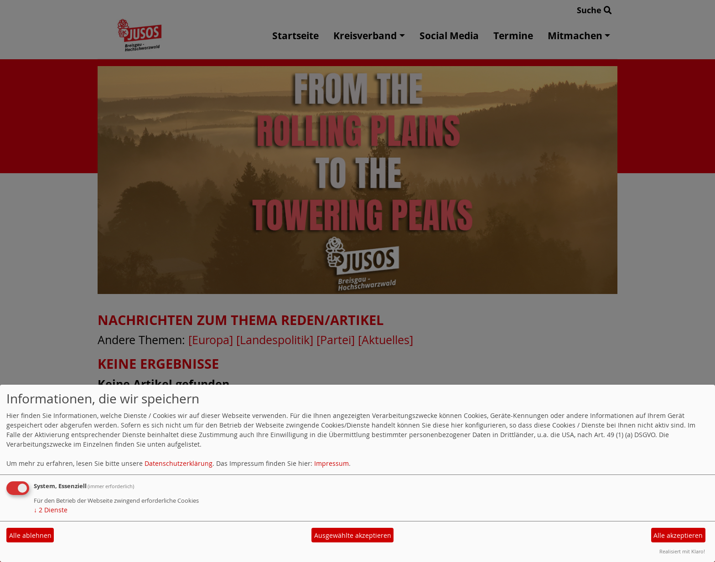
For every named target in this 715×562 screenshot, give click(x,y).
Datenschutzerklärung (178, 463)
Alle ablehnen (30, 535)
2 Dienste (50, 509)
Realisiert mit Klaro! (682, 551)
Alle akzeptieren (678, 535)
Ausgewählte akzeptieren (352, 535)
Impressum (331, 463)
